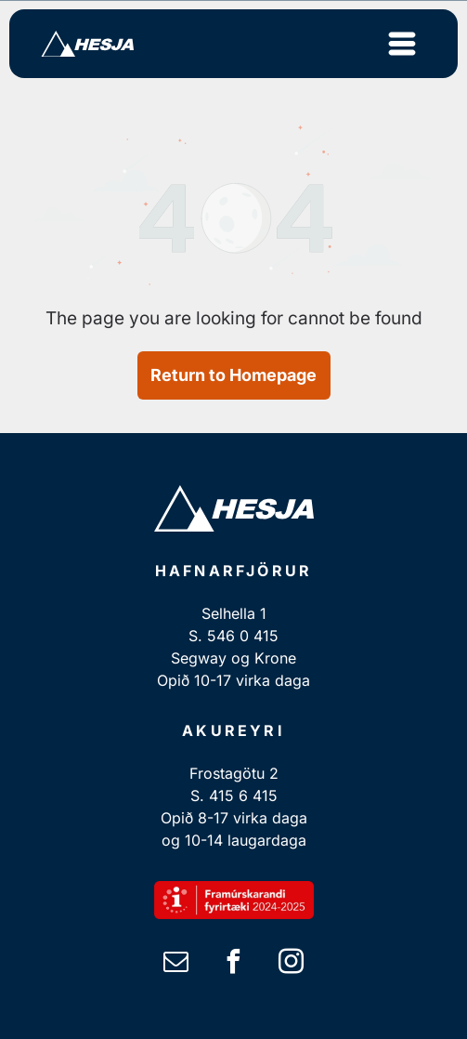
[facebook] (234, 964)
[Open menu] (402, 44)
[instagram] (291, 964)
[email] (176, 964)
